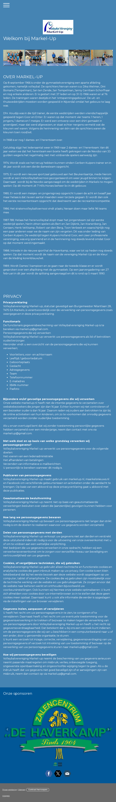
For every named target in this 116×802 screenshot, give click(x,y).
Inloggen (6, 796)
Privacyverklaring (9, 790)
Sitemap (21, 790)
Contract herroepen (37, 790)
